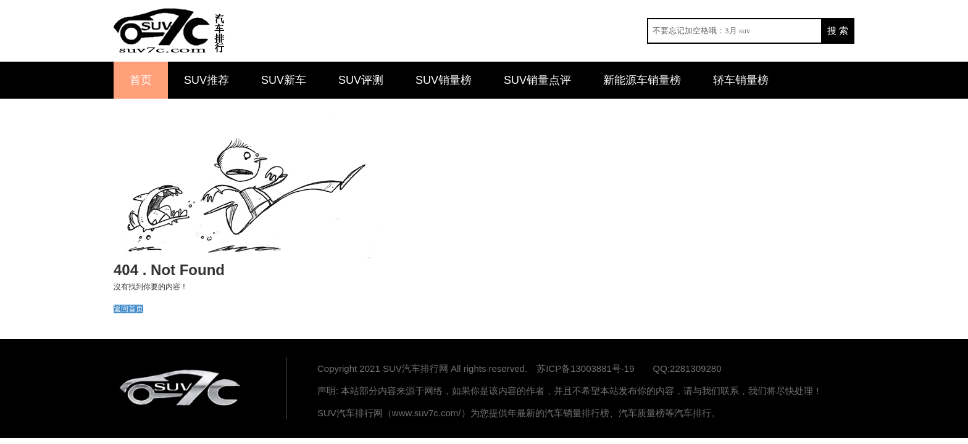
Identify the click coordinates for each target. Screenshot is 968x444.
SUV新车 (283, 80)
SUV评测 (360, 80)
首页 (141, 80)
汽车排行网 (181, 388)
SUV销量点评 (537, 80)
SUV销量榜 (443, 80)
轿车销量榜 (741, 80)
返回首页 (128, 309)
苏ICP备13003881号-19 (585, 368)
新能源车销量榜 (642, 80)
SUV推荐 (206, 80)
